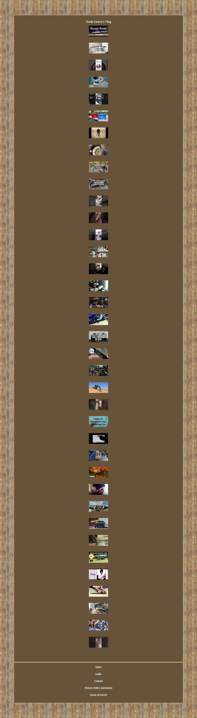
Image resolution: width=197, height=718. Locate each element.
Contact (98, 680)
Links (98, 673)
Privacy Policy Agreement (98, 687)
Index (98, 666)
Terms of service (98, 694)
